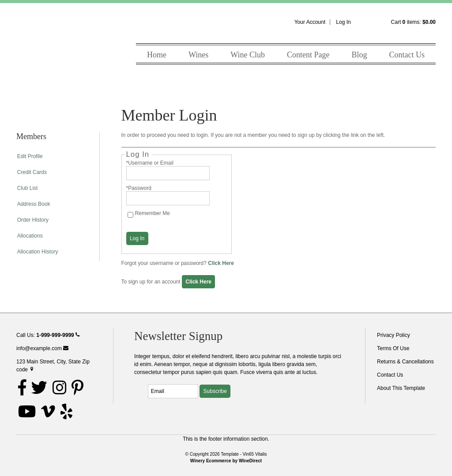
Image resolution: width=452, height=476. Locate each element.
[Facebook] (22, 388)
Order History (33, 220)
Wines (198, 54)
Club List (27, 188)
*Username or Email (149, 163)
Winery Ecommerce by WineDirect (226, 460)
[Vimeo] (48, 412)
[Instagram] (60, 388)
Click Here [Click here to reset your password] (221, 263)
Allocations (30, 236)
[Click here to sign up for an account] (198, 281)
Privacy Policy (393, 335)
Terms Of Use (393, 348)
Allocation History (37, 252)
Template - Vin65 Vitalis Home (47, 50)
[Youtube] (27, 412)
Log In (343, 22)
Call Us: (47, 335)
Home (156, 54)
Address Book (33, 204)
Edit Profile (30, 156)
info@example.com (42, 348)
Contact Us (407, 54)
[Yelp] (66, 412)
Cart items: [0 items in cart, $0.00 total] (413, 22)
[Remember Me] (130, 215)
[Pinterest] (77, 388)
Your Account (309, 22)
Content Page (308, 54)
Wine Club (247, 54)
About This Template (401, 388)
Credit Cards (32, 172)
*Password (138, 188)
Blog (359, 54)
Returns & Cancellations (405, 362)
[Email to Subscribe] (173, 391)
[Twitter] (39, 388)
